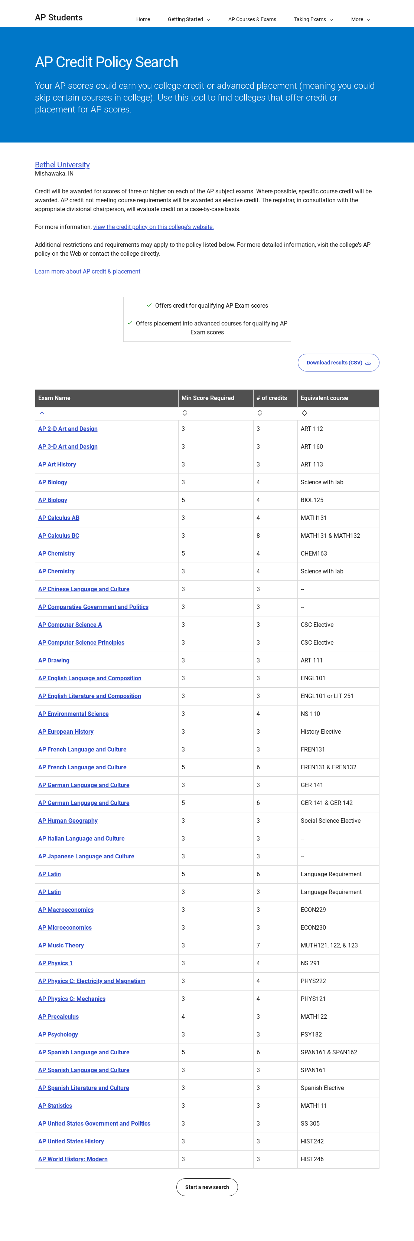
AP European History (66, 731)
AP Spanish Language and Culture (84, 1052)
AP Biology (52, 482)
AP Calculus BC (58, 535)
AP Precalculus (58, 1016)
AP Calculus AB (58, 517)
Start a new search (207, 1187)
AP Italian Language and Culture (81, 838)
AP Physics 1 (55, 963)
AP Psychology (58, 1034)
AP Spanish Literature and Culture (83, 1087)
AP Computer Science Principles (81, 642)
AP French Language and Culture (82, 749)
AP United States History (71, 1141)
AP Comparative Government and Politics (93, 606)
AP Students (59, 18)
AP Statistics (55, 1105)
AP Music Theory (61, 945)
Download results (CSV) (339, 362)
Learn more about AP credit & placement (87, 271)
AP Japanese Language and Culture (86, 856)
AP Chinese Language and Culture (84, 589)
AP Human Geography (68, 820)
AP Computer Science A (70, 624)
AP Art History (57, 464)
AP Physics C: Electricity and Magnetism (92, 981)
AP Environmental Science (73, 713)
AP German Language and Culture (84, 785)
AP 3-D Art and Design (68, 446)
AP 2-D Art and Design (68, 428)
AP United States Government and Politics (94, 1123)
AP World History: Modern (73, 1159)
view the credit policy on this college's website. (153, 226)
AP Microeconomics (65, 927)
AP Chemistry (56, 553)
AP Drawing (53, 660)
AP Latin (49, 874)
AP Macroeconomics (66, 909)
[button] (360, 13)
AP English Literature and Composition (89, 696)
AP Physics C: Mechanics (71, 998)
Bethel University (62, 164)
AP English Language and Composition (89, 678)
